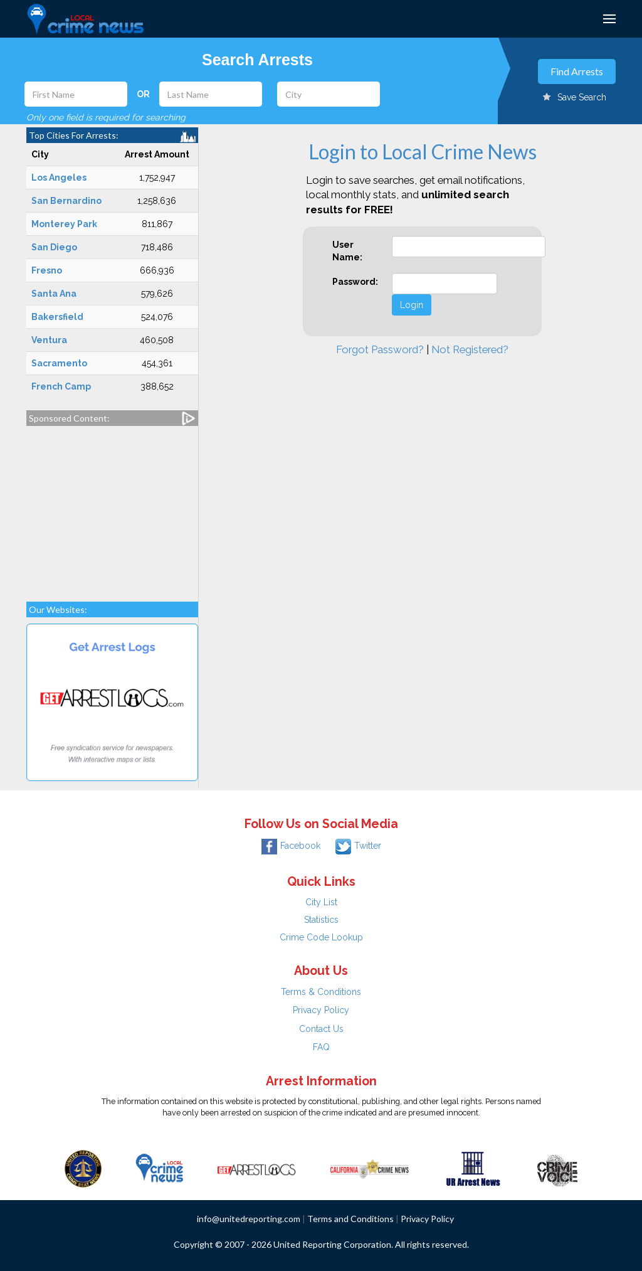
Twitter (358, 846)
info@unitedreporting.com (248, 1218)
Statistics (321, 920)
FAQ (321, 1047)
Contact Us (321, 1029)
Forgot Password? (380, 349)
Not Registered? (469, 349)
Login (411, 305)
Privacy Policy (321, 1010)
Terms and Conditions (350, 1218)
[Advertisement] (112, 507)
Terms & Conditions (321, 992)
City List (321, 902)
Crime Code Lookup (321, 937)
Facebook (290, 846)
